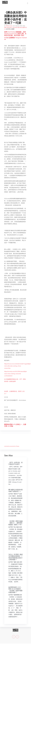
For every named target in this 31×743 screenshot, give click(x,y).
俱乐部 (8, 27)
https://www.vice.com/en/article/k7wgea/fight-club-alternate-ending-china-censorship (17, 366)
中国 (13, 27)
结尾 (16, 27)
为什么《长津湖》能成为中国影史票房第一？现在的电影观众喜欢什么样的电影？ (15, 556)
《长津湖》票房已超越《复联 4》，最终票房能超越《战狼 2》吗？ (15, 522)
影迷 (21, 27)
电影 (5, 27)
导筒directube (9, 25)
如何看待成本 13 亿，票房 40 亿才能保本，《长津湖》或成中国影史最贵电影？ (15, 589)
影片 (11, 27)
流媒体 (23, 27)
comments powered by (11, 446)
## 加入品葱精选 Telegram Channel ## (15, 38)
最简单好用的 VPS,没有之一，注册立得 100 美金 (15, 425)
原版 (18, 27)
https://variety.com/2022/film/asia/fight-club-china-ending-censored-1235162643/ (15, 374)
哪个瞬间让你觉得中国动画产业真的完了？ (15, 490)
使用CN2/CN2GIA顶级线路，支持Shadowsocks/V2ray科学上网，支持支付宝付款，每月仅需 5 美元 (15, 33)
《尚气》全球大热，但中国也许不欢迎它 (15, 463)
